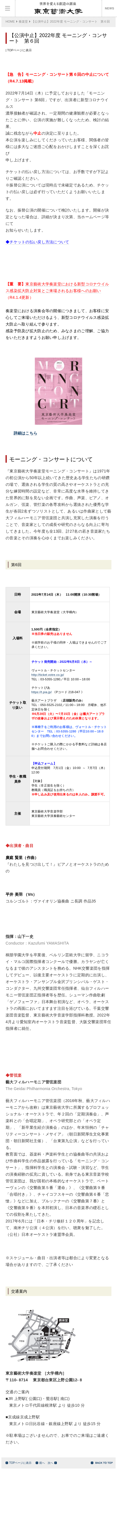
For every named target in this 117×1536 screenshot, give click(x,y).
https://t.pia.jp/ (41, 692)
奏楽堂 (23, 21)
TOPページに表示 (18, 1462)
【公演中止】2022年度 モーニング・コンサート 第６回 (70, 21)
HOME (10, 21)
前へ (40, 1462)
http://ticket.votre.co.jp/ (47, 674)
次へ (52, 1462)
